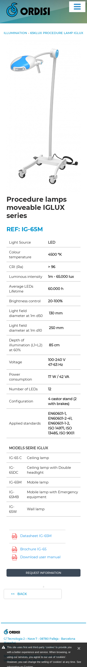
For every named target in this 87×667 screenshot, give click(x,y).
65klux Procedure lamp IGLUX (56, 33)
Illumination (15, 33)
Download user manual (40, 557)
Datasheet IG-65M (36, 536)
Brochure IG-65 (33, 549)
